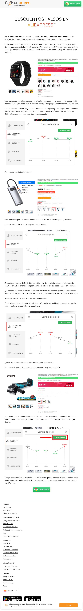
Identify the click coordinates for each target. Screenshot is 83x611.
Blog (4, 533)
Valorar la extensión (10, 513)
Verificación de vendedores (13, 530)
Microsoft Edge (8, 583)
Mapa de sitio (7, 559)
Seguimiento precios (10, 527)
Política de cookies (9, 556)
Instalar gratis (72, 3)
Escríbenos (7, 507)
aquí (17, 606)
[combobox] (11, 591)
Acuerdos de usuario (10, 553)
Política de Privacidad (10, 566)
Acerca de (6, 543)
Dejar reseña (7, 510)
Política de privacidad (10, 550)
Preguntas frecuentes (10, 536)
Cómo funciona (8, 546)
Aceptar (68, 605)
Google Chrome (8, 576)
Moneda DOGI (8, 524)
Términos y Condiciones (11, 569)
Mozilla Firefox (8, 580)
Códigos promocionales (11, 521)
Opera (5, 586)
